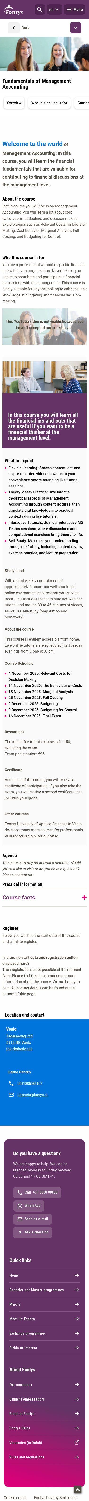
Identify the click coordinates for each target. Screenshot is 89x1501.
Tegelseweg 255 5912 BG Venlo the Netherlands (19, 1042)
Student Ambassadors (44, 1399)
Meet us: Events (44, 1319)
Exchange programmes (44, 1333)
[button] (40, 9)
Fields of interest (44, 1348)
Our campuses (44, 1384)
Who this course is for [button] (49, 103)
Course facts (18, 897)
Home (44, 1275)
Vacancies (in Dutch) (44, 1442)
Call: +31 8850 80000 (37, 1192)
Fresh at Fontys (44, 1413)
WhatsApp (28, 1206)
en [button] (54, 9)
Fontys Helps (44, 1428)
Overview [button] (14, 103)
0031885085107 (30, 1083)
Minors (44, 1304)
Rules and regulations (44, 1457)
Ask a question (32, 1232)
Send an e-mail (32, 1219)
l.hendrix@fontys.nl (33, 1095)
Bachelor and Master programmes (44, 1290)
